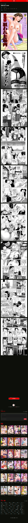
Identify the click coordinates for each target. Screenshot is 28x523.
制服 (19, 505)
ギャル (6, 512)
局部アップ (8, 513)
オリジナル (15, 505)
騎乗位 (2, 506)
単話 (2, 502)
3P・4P (22, 505)
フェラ (23, 502)
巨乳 (10, 502)
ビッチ (15, 513)
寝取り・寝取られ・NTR (4, 505)
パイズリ (14, 508)
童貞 (19, 513)
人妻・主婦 (11, 8)
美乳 (16, 8)
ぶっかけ (8, 509)
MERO (14, 0)
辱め (18, 508)
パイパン (3, 513)
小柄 (12, 513)
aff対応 (4, 8)
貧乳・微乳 (22, 509)
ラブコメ (23, 513)
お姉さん (23, 512)
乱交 (2, 512)
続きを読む (14, 398)
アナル (6, 508)
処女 (10, 505)
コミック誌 (13, 509)
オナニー (14, 512)
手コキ (10, 512)
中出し (8, 8)
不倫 (6, 8)
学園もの (18, 506)
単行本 (14, 8)
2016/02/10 (5, 10)
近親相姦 (17, 509)
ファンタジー (7, 506)
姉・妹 (2, 508)
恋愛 (22, 508)
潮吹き (22, 506)
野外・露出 (3, 509)
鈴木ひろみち (5, 7)
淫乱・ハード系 (13, 506)
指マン (18, 512)
